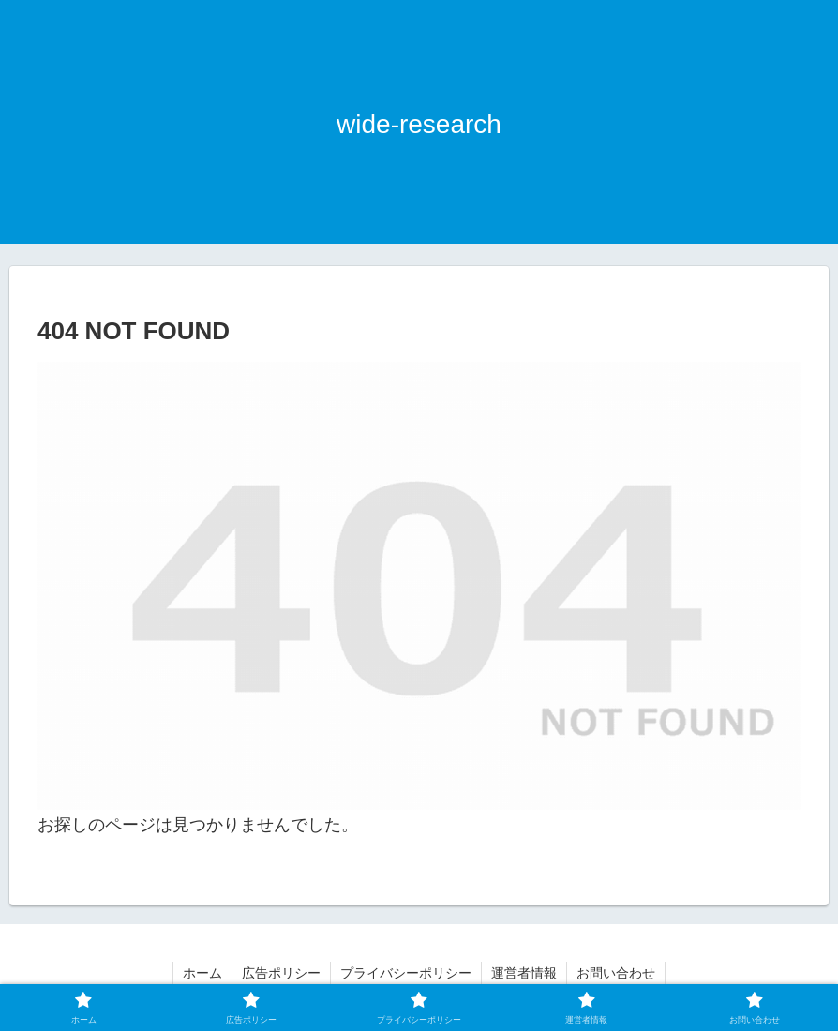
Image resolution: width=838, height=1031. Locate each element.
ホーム (202, 972)
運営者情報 (524, 972)
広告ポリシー (281, 972)
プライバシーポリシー (405, 972)
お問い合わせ (615, 972)
